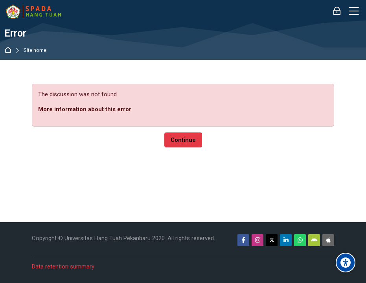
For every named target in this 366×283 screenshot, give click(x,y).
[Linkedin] (286, 240)
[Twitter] (272, 240)
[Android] (314, 240)
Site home (35, 50)
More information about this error (84, 109)
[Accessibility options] (345, 262)
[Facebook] (243, 240)
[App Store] (328, 240)
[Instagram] (257, 240)
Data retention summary (63, 266)
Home (9, 50)
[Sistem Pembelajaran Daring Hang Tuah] (33, 11)
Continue (183, 139)
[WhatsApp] (300, 240)
